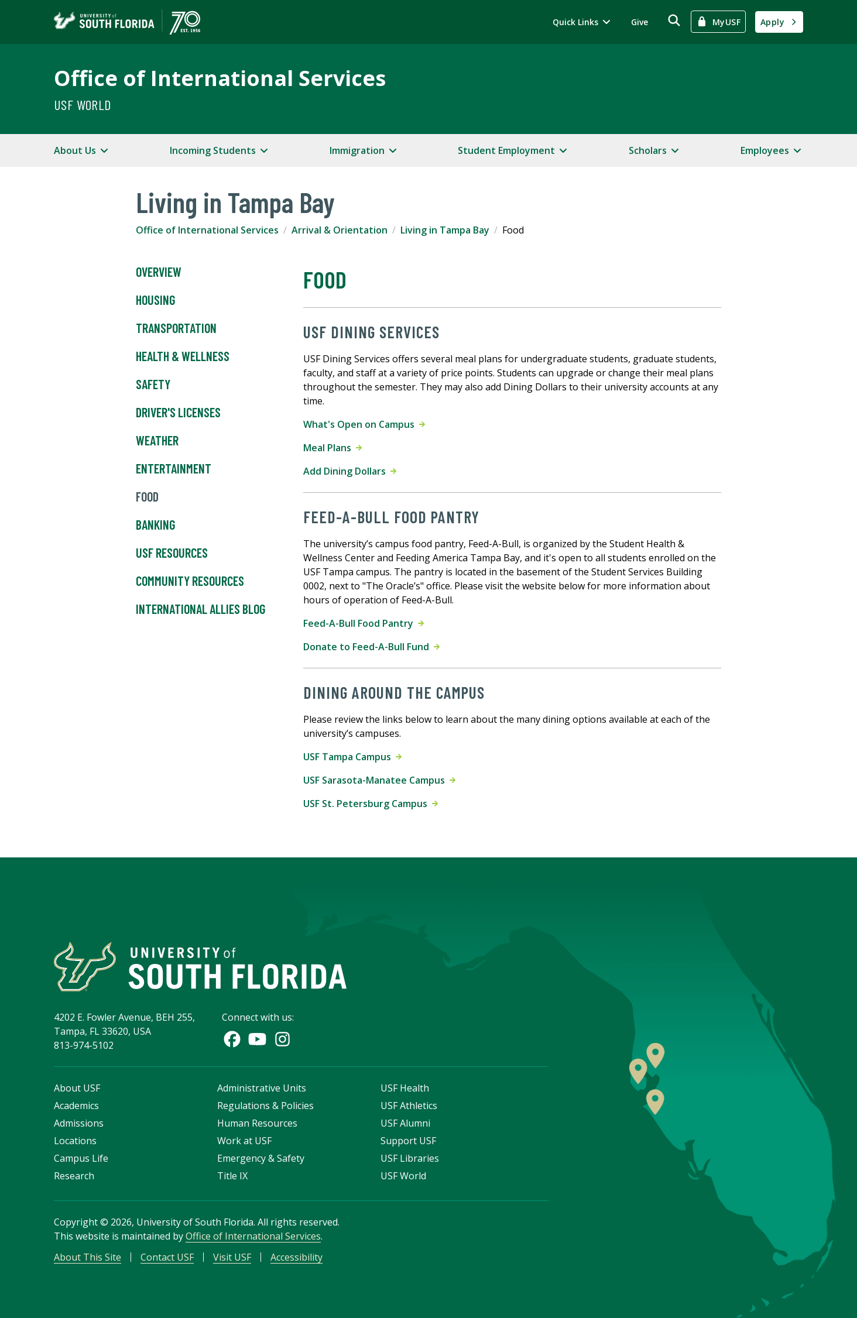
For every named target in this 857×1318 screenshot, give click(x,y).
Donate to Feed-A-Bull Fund (371, 646)
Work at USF (244, 1140)
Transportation (176, 328)
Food (147, 497)
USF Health (404, 1088)
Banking (155, 525)
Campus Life (81, 1158)
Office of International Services (220, 78)
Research (74, 1175)
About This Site (87, 1257)
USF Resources (172, 553)
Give (639, 22)
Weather (157, 441)
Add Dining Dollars (349, 471)
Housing (155, 300)
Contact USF (167, 1257)
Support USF (408, 1140)
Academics (76, 1105)
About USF (77, 1088)
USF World (82, 104)
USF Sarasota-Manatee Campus (379, 780)
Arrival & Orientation (340, 230)
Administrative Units (261, 1088)
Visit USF (232, 1257)
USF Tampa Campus (352, 756)
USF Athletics (408, 1105)
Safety (153, 384)
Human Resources (257, 1123)
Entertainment (173, 469)
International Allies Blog (200, 609)
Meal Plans (332, 447)
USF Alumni (405, 1123)
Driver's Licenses (178, 413)
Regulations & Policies (265, 1105)
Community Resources (190, 581)
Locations (75, 1140)
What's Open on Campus (364, 424)
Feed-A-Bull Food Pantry (363, 623)
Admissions (79, 1123)
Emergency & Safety (260, 1158)
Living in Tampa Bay (444, 230)
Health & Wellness (182, 356)
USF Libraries (409, 1158)
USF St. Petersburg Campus (370, 803)
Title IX (232, 1175)
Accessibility (296, 1257)
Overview (158, 272)
